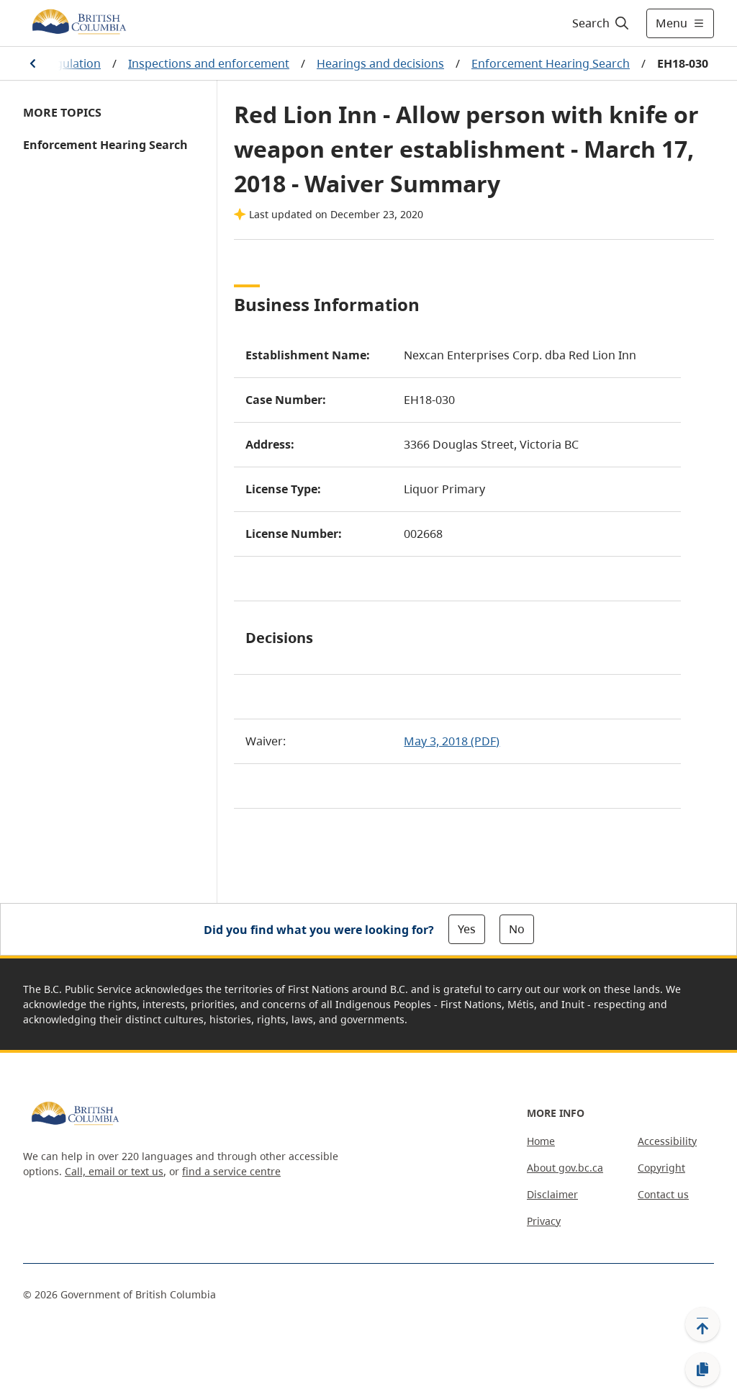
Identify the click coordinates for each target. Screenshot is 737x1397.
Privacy (544, 1221)
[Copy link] (702, 1369)
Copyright (661, 1167)
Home (541, 1141)
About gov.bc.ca (565, 1167)
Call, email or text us (114, 1171)
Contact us (663, 1194)
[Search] (601, 23)
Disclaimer (552, 1194)
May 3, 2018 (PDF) (451, 741)
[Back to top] (702, 1324)
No (517, 929)
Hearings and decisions (380, 63)
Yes (467, 929)
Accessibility (667, 1141)
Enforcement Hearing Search (550, 63)
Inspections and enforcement (208, 63)
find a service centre (231, 1171)
